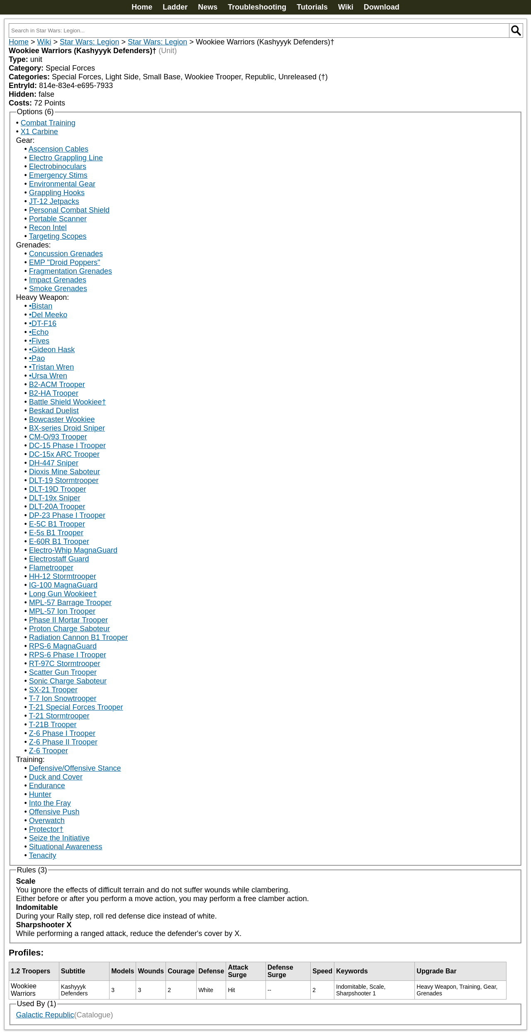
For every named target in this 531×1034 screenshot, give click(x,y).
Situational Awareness (65, 847)
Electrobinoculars (57, 166)
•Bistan (40, 306)
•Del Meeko (48, 315)
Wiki (345, 7)
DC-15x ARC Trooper (64, 454)
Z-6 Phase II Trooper (63, 742)
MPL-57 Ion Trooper (62, 611)
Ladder (175, 7)
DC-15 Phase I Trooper (67, 445)
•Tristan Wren (51, 367)
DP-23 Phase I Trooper (67, 515)
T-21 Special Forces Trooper (76, 707)
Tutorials (312, 7)
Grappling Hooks (57, 193)
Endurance (47, 786)
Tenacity (42, 855)
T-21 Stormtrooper (59, 716)
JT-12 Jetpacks (54, 201)
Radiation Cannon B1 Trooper (78, 637)
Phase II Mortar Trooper (68, 620)
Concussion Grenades (66, 254)
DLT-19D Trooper (57, 489)
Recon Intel (48, 227)
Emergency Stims (58, 175)
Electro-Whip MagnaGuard (73, 550)
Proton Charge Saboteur (69, 629)
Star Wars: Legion (89, 42)
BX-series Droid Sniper (67, 428)
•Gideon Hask (52, 349)
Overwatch (47, 820)
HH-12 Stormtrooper (62, 576)
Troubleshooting (257, 7)
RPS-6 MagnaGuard (63, 646)
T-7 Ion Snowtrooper (62, 698)
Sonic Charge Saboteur (68, 681)
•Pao (37, 358)
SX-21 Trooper (53, 690)
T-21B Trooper (52, 724)
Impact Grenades (57, 280)
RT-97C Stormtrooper (64, 663)
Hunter (40, 794)
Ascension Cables (58, 149)
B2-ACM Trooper (57, 384)
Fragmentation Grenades (70, 271)
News (207, 7)
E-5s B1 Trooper (56, 533)
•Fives (39, 341)
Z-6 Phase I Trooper (62, 733)
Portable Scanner (58, 219)
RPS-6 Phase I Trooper (67, 655)
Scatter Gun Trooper (63, 672)
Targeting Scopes (57, 236)
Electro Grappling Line (66, 158)
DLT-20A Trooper (57, 506)
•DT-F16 (42, 323)
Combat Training (48, 123)
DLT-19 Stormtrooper (64, 480)
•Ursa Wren (48, 376)
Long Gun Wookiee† (63, 594)
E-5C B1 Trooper (57, 524)
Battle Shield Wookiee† (67, 402)
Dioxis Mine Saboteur (64, 472)
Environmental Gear (62, 184)
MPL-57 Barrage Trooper (70, 602)
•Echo (39, 332)
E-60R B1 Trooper (59, 541)
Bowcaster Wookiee (62, 419)
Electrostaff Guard (59, 559)
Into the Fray (50, 803)
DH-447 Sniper (53, 463)
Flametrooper (51, 568)
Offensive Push (54, 812)
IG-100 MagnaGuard (63, 585)
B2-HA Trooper (53, 393)
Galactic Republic (45, 1015)
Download (381, 7)
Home (142, 7)
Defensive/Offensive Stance (75, 768)
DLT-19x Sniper (54, 498)
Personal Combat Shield (69, 210)
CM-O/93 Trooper (58, 437)
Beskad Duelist (54, 411)
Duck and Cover (56, 777)
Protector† (46, 829)
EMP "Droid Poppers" (64, 262)
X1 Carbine (39, 131)
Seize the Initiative (59, 838)
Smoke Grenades (58, 288)
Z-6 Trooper (48, 751)
